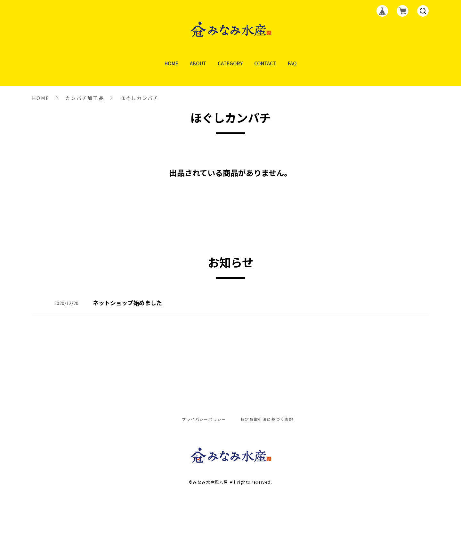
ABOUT (198, 63)
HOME (171, 63)
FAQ (292, 63)
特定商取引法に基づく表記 (267, 419)
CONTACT (265, 63)
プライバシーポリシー (204, 419)
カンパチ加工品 (84, 98)
